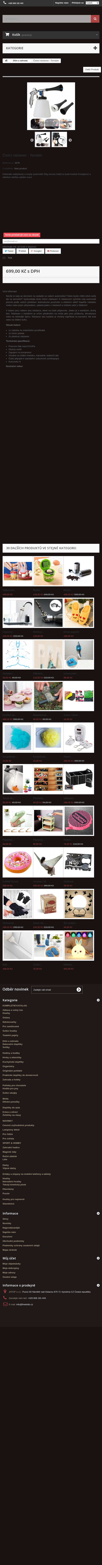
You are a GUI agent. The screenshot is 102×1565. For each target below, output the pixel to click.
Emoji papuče (71, 631)
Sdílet (22, 251)
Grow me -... (40, 923)
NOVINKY (8, 1121)
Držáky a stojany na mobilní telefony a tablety (27, 1174)
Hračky (6, 1013)
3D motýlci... (71, 923)
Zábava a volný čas (13, 1010)
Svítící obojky (10, 1093)
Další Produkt (92, 69)
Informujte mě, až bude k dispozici (19, 246)
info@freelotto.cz (24, 1304)
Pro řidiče (8, 1134)
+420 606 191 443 (37, 1298)
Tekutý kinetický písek (14, 1184)
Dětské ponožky (11, 1101)
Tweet (9, 251)
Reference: (8, 163)
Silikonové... (9, 590)
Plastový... (39, 798)
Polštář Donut (10, 881)
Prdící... (68, 839)
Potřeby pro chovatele (14, 1085)
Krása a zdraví (10, 1112)
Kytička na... (10, 715)
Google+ (36, 251)
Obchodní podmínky (13, 1241)
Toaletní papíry (10, 1035)
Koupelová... (10, 756)
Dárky (6, 1165)
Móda (5, 1098)
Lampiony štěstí (11, 1129)
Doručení (7, 1236)
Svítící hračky (10, 1031)
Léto (5, 1159)
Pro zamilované (11, 1026)
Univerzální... (71, 673)
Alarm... (68, 756)
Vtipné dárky (9, 1168)
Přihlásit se (78, 3)
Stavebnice (8, 1203)
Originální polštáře (12, 1070)
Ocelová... (69, 881)
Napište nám (61, 3)
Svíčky (6, 1047)
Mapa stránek (10, 1250)
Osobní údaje (10, 1277)
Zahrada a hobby (11, 1079)
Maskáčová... (40, 715)
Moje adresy (9, 1272)
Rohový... (38, 631)
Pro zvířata (8, 1138)
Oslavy (6, 1017)
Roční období (10, 1156)
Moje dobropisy (11, 1268)
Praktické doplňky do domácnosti (20, 1075)
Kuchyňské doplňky (13, 1062)
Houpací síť (39, 881)
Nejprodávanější (11, 1227)
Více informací (10, 291)
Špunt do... (9, 798)
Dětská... (69, 964)
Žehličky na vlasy (12, 1115)
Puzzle (6, 1193)
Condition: (8, 168)
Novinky (7, 1223)
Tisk (10, 258)
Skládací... (9, 673)
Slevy (5, 1219)
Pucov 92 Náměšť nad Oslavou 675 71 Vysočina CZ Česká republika (56, 1292)
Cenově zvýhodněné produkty (18, 1125)
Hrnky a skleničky (12, 1057)
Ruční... (37, 590)
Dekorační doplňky (12, 1044)
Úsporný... (8, 631)
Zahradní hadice (11, 1147)
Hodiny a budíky (11, 1053)
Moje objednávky (12, 1263)
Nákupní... (69, 798)
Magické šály (9, 1152)
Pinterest (53, 251)
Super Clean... (72, 715)
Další (70, 140)
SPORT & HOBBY (12, 1143)
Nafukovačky (9, 1022)
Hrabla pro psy (10, 1088)
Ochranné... (9, 923)
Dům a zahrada (10, 1041)
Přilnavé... (39, 673)
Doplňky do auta (11, 1107)
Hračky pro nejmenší (14, 1199)
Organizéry (8, 1066)
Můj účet (9, 1258)
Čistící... (37, 964)
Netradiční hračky (12, 1181)
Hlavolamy (8, 1189)
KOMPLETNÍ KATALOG (15, 1005)
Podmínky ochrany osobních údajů (21, 1245)
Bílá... (6, 964)
